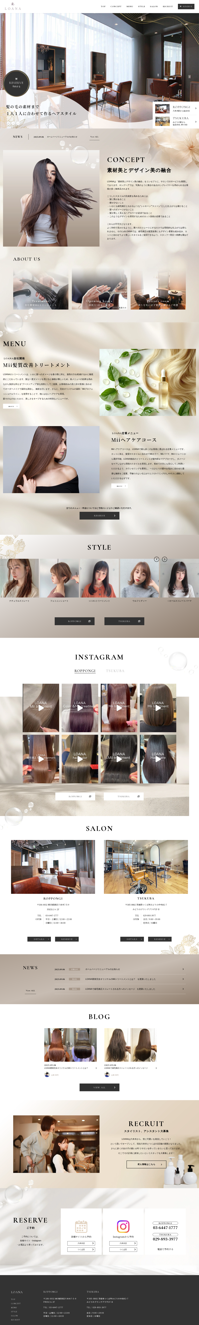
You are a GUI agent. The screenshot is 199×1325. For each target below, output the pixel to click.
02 (13, 123)
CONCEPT (116, 6)
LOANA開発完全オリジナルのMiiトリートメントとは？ (66, 1068)
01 (8, 123)
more (11, 406)
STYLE (141, 6)
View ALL (94, 137)
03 (18, 123)
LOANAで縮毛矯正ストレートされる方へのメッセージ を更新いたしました (120, 989)
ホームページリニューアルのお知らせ (62, 137)
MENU (130, 6)
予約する (16, 84)
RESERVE (187, 6)
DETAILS (39, 939)
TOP (103, 6)
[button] (156, 559)
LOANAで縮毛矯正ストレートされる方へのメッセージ (126, 1068)
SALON (154, 6)
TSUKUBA (124, 621)
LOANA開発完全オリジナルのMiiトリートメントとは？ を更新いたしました (120, 979)
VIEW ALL (99, 1087)
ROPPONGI (74, 621)
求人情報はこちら (146, 1164)
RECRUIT (168, 6)
